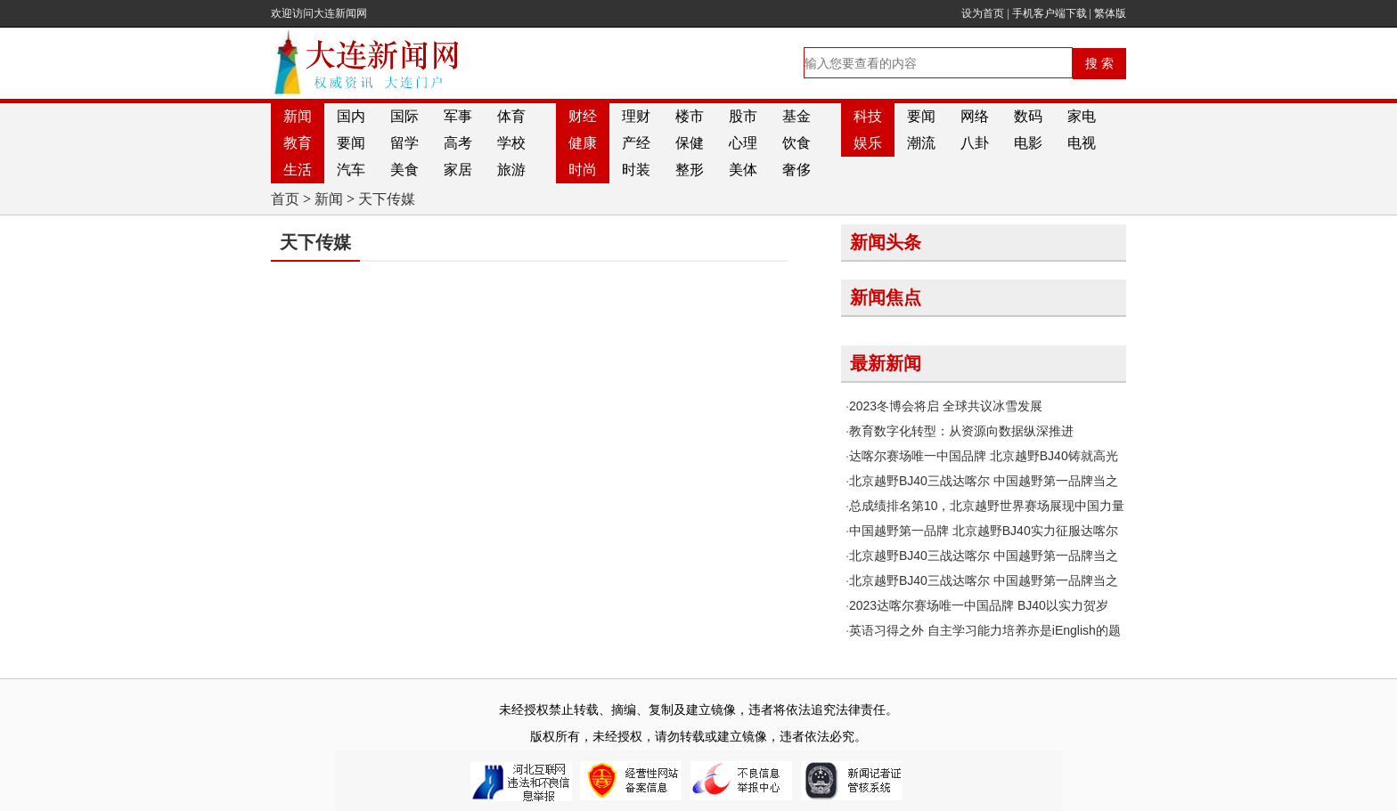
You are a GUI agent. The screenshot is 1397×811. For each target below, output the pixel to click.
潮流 (921, 142)
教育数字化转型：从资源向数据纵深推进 (961, 431)
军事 (458, 116)
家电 (1081, 116)
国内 (351, 116)
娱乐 (868, 142)
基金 (796, 116)
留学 (404, 142)
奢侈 (796, 169)
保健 (689, 142)
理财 (636, 116)
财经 (582, 116)
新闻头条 (885, 242)
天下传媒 (386, 199)
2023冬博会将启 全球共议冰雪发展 (945, 406)
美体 (743, 169)
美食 (404, 169)
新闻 (297, 116)
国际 (404, 116)
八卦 (974, 142)
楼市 (689, 116)
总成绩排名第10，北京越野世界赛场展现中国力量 (987, 506)
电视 (1081, 142)
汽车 (351, 169)
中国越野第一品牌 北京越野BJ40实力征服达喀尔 (983, 530)
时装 (636, 169)
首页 (285, 199)
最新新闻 (885, 363)
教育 (297, 142)
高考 (458, 142)
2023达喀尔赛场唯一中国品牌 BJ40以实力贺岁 (978, 605)
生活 (297, 169)
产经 (636, 142)
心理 (743, 142)
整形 (689, 169)
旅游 (511, 169)
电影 (1028, 142)
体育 (511, 116)
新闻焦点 (885, 297)
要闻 (921, 116)
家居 (458, 169)
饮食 (796, 142)
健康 (582, 142)
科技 (868, 116)
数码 (1028, 116)
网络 (974, 116)
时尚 (582, 169)
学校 (511, 142)
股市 (743, 116)
